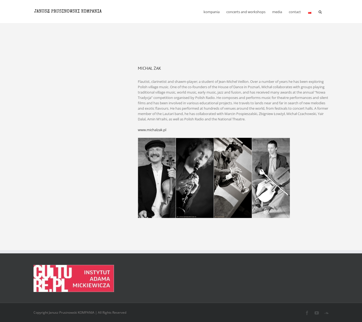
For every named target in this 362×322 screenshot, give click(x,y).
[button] (320, 11)
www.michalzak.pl (152, 129)
